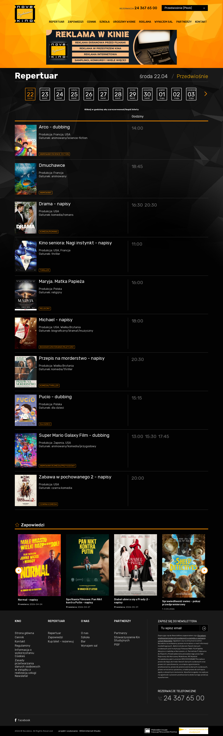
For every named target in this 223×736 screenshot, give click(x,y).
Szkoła (104, 21)
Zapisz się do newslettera (177, 621)
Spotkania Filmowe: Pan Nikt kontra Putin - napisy (84, 601)
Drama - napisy (55, 204)
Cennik (91, 21)
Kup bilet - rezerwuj (61, 641)
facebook (22, 720)
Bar (83, 641)
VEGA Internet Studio (90, 731)
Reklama (145, 21)
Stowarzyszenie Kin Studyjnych (127, 639)
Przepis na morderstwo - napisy (72, 358)
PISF (117, 644)
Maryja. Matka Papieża (61, 281)
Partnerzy (184, 21)
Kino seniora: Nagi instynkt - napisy (75, 243)
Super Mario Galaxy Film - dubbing (74, 435)
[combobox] (185, 8)
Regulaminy (22, 645)
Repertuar (56, 21)
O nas (84, 633)
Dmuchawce (52, 165)
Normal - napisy (28, 599)
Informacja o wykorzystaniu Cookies (24, 653)
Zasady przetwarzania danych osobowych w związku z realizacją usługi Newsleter (27, 668)
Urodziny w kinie (124, 21)
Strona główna (24, 633)
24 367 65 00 (145, 8)
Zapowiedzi (75, 21)
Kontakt (201, 21)
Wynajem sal (164, 21)
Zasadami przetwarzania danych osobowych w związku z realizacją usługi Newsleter (182, 638)
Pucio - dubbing (55, 396)
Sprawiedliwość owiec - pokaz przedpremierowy (181, 603)
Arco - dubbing (54, 127)
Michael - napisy (55, 319)
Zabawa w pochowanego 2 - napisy (75, 477)
